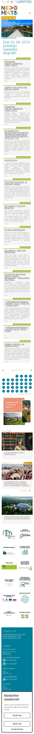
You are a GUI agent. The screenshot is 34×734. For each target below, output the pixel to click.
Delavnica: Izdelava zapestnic (15, 252)
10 (26, 380)
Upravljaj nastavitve (17, 729)
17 (26, 383)
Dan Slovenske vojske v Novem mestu (14, 454)
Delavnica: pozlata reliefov (15, 207)
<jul (3, 370)
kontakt (7, 1)
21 (12, 387)
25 (30, 387)
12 (3, 383)
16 (21, 383)
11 (30, 380)
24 (26, 387)
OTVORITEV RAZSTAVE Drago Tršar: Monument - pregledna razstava (17, 277)
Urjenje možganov (15, 230)
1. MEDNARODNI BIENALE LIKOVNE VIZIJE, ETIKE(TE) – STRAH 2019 (17, 304)
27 (8, 391)
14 (12, 383)
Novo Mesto (13, 10)
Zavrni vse (17, 724)
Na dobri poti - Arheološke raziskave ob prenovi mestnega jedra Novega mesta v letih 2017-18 (16, 135)
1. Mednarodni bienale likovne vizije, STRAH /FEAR (16, 330)
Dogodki (5, 38)
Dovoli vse (17, 715)
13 (8, 383)
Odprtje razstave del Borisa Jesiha (16, 88)
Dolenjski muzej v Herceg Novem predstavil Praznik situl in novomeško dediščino (16, 484)
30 (21, 391)
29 (17, 391)
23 (21, 387)
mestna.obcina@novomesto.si (13, 657)
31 (26, 391)
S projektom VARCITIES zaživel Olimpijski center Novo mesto (17, 518)
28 (12, 391)
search (3, 1)
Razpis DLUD (11, 160)
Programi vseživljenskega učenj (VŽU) (14, 64)
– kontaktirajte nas (23, 2)
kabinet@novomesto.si (11, 676)
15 (17, 383)
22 (17, 387)
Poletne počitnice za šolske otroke (16, 183)
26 (3, 391)
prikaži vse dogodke (25, 394)
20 (8, 387)
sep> (30, 370)
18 (30, 383)
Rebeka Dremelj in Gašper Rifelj (14, 345)
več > (6, 81)
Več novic (24, 490)
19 (3, 387)
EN (12, 2)
